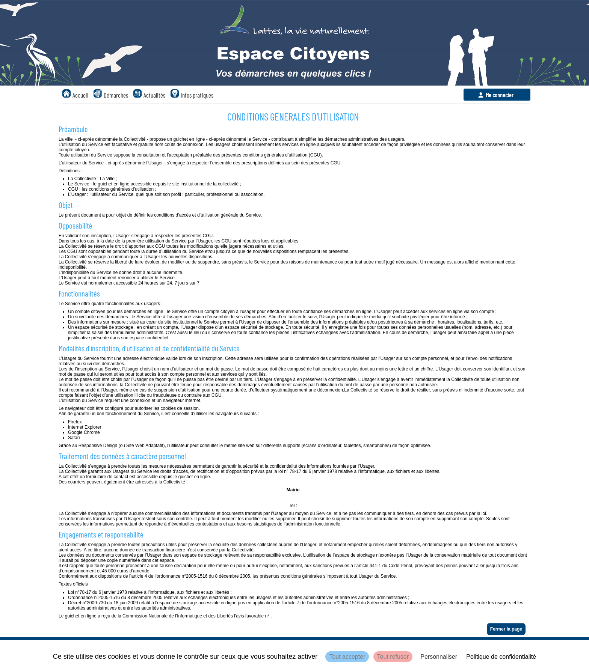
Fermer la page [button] (506, 629)
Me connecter (499, 94)
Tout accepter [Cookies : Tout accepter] (347, 656)
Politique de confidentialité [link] (501, 656)
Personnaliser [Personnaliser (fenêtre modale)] (438, 656)
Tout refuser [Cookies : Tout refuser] (393, 656)
